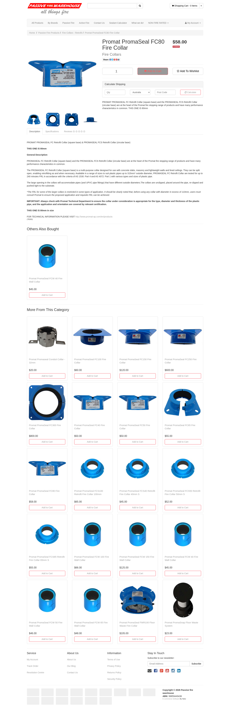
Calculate (190, 92)
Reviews (74, 131)
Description (34, 131)
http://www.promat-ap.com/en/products (93, 216)
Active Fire (84, 23)
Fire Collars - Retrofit (72, 33)
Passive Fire (68, 23)
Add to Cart (152, 71)
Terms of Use (113, 659)
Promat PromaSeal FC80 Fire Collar (102, 33)
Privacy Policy (114, 666)
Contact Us (99, 23)
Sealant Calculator (118, 23)
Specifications (52, 131)
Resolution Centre (35, 672)
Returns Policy (114, 672)
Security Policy (114, 679)
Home (32, 33)
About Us (71, 659)
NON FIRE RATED (158, 23)
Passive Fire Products (48, 33)
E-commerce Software (171, 699)
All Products (37, 23)
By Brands (53, 23)
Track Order (32, 666)
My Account (32, 659)
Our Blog (71, 666)
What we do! (138, 23)
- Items (184, 5)
